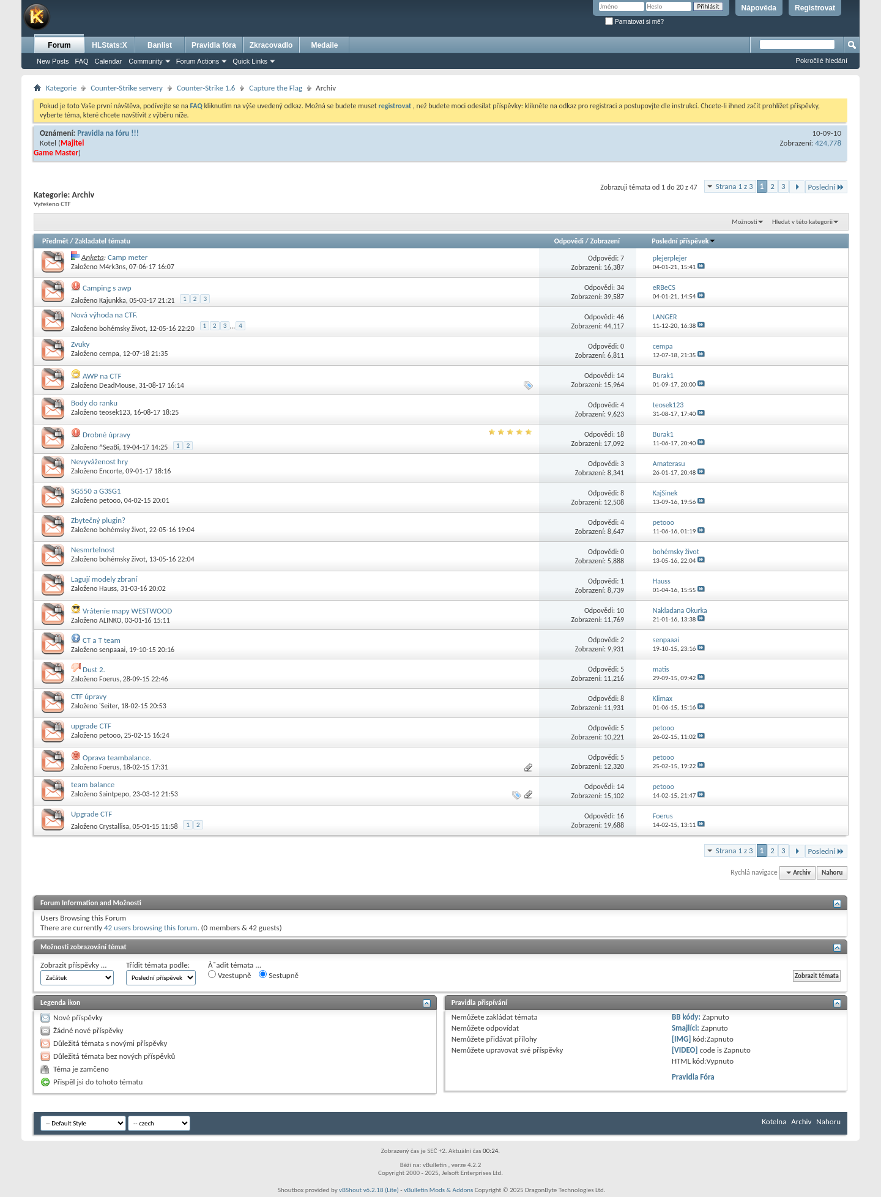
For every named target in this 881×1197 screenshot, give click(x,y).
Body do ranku (94, 402)
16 (620, 816)
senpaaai (112, 649)
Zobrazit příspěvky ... (73, 964)
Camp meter (127, 257)
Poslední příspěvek (684, 241)
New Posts (53, 61)
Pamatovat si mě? (634, 21)
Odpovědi (569, 241)
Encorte (110, 471)
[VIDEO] (685, 1049)
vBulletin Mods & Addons (438, 1190)
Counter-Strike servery (127, 87)
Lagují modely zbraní (104, 579)
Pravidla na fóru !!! (108, 133)
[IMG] (681, 1038)
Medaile (324, 45)
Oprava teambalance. (117, 757)
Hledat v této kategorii (802, 222)
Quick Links (249, 61)
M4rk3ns (112, 266)
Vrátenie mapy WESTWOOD (127, 610)
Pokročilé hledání (821, 60)
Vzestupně (229, 975)
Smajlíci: (685, 1027)
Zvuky (80, 344)
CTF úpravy (88, 696)
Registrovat (815, 8)
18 (620, 434)
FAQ (82, 61)
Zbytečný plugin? (98, 520)
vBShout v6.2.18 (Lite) (369, 1190)
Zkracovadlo (271, 45)
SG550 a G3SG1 (96, 490)
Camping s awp (107, 287)
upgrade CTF (91, 725)
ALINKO (110, 620)
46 (620, 317)
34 (620, 287)
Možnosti (744, 222)
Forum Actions (197, 61)
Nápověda (759, 8)
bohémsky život (122, 328)
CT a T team (102, 640)
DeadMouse (117, 385)
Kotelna (774, 1121)
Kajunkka (112, 300)
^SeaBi (109, 447)
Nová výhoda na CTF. (104, 314)
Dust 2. (94, 669)
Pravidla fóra (213, 45)
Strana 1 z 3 (734, 186)
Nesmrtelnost (93, 549)
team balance (92, 784)
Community (145, 61)
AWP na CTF (102, 375)
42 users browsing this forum (150, 927)
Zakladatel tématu (102, 241)
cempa (109, 353)
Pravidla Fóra (693, 1076)
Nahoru (832, 872)
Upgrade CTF (91, 813)
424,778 (828, 142)
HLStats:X (109, 45)
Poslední (826, 186)
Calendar (108, 61)
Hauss (108, 588)
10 (620, 610)
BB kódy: (686, 1016)
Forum (59, 45)
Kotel (48, 142)
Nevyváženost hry (99, 461)
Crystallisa (114, 826)
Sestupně (279, 975)
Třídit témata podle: (158, 964)
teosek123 (114, 412)
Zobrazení (605, 241)
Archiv (801, 1121)
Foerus (109, 679)
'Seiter (108, 706)
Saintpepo (114, 794)
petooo (110, 500)
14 (620, 375)
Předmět (55, 241)
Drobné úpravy (106, 434)
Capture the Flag (275, 87)
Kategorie (61, 87)
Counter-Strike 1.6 (206, 87)
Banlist (159, 45)
